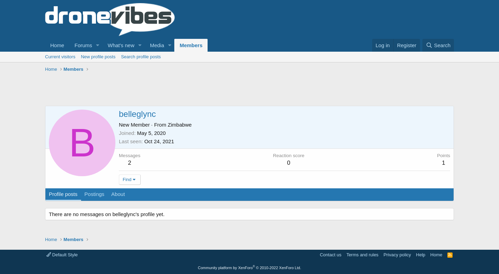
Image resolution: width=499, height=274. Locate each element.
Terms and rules (362, 254)
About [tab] (118, 194)
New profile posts (98, 56)
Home (57, 45)
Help (421, 254)
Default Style (62, 254)
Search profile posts (141, 56)
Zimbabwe (180, 125)
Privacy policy (397, 254)
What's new (121, 45)
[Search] (438, 45)
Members (191, 45)
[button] (98, 45)
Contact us (330, 254)
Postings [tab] (95, 194)
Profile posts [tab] (63, 194)
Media (157, 45)
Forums (83, 45)
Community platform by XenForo (249, 268)
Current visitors (60, 56)
